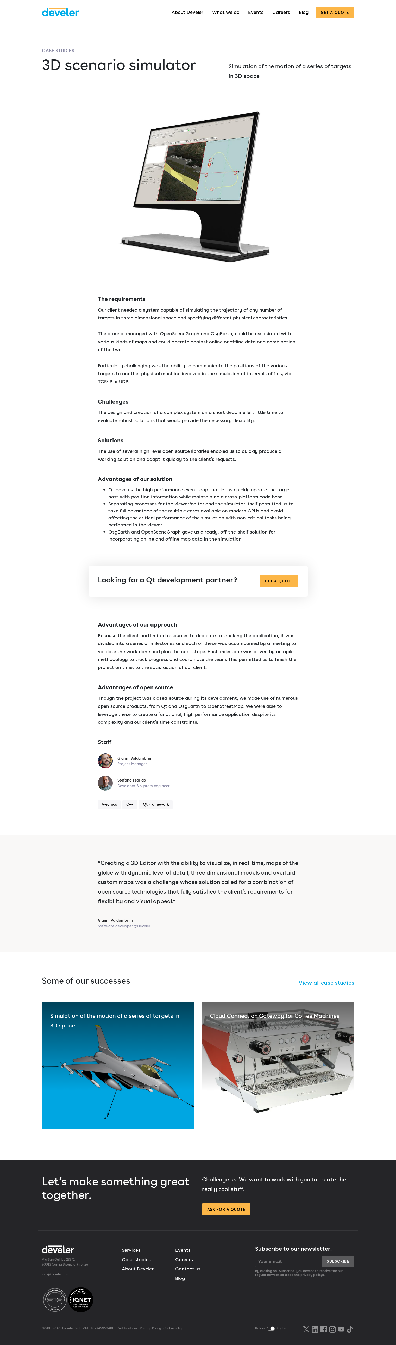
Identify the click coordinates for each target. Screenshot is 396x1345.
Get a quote (335, 12)
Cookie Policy (173, 1328)
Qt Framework (156, 804)
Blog (304, 12)
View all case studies (326, 982)
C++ (130, 804)
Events (255, 12)
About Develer (187, 12)
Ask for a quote (226, 1209)
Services (131, 1250)
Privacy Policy (150, 1328)
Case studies (58, 50)
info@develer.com (55, 1274)
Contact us (187, 1269)
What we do (226, 12)
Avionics (109, 804)
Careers (281, 12)
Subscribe (338, 1261)
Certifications (127, 1328)
